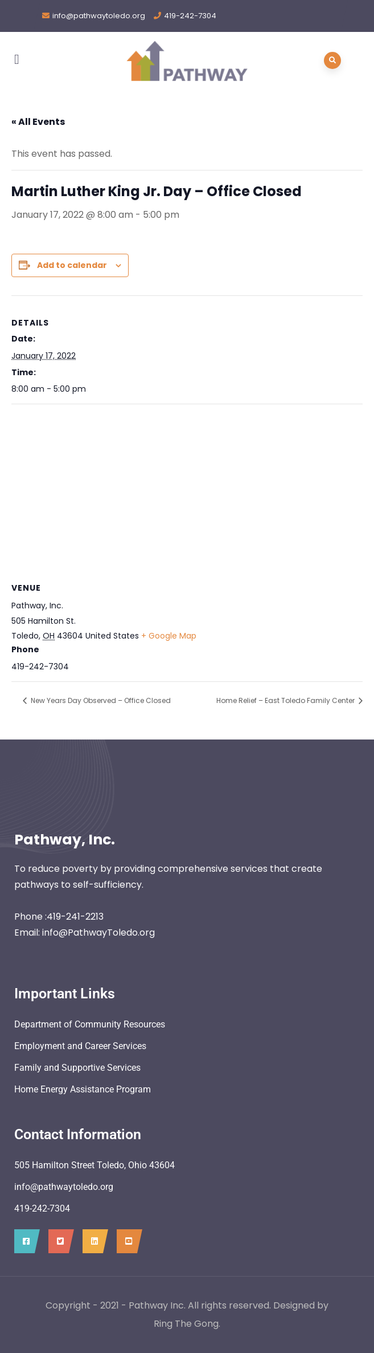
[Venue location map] (187, 486)
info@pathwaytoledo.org (98, 15)
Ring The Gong (186, 1323)
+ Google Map (168, 635)
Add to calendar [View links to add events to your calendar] (72, 265)
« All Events (38, 121)
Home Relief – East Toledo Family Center (286, 700)
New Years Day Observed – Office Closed (100, 700)
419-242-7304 (190, 15)
